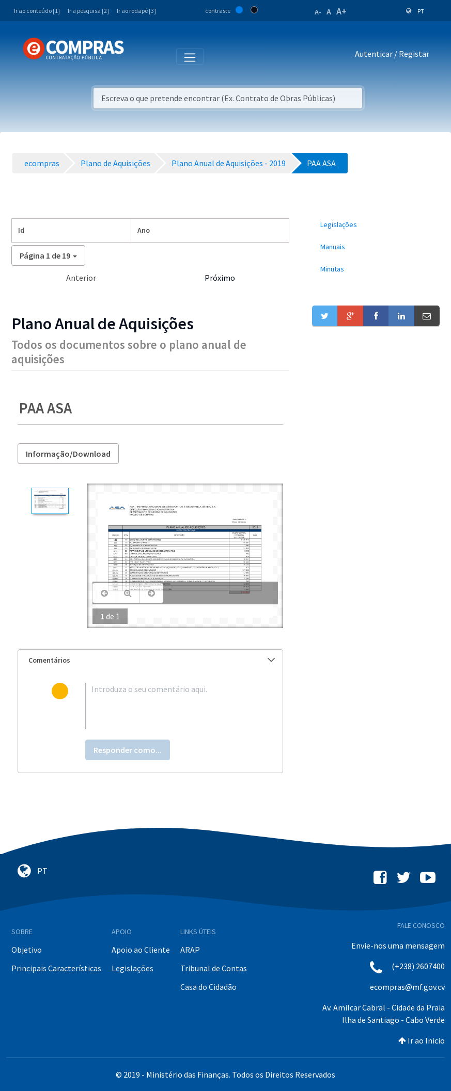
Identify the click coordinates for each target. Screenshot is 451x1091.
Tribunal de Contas (213, 968)
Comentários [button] (151, 660)
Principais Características (56, 968)
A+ (341, 11)
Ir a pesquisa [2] (88, 10)
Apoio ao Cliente (141, 949)
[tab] (150, 660)
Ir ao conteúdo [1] (37, 10)
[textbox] (167, 706)
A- (318, 12)
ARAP (190, 949)
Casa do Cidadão (208, 987)
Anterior (81, 277)
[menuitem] (376, 224)
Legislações (132, 968)
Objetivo (26, 949)
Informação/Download (68, 453)
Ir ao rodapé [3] (136, 10)
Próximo (220, 277)
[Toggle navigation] (138, 55)
